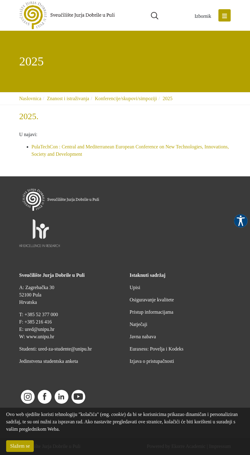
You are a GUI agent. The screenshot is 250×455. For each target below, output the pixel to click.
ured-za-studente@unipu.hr (65, 348)
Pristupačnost (241, 221)
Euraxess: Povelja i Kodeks (157, 348)
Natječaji (139, 324)
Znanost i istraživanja (68, 98)
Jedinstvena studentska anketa (48, 361)
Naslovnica (30, 98)
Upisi (135, 287)
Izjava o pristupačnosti (152, 361)
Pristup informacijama (152, 312)
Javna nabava (143, 336)
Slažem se (20, 446)
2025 (167, 98)
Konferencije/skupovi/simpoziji (126, 98)
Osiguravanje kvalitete (152, 299)
